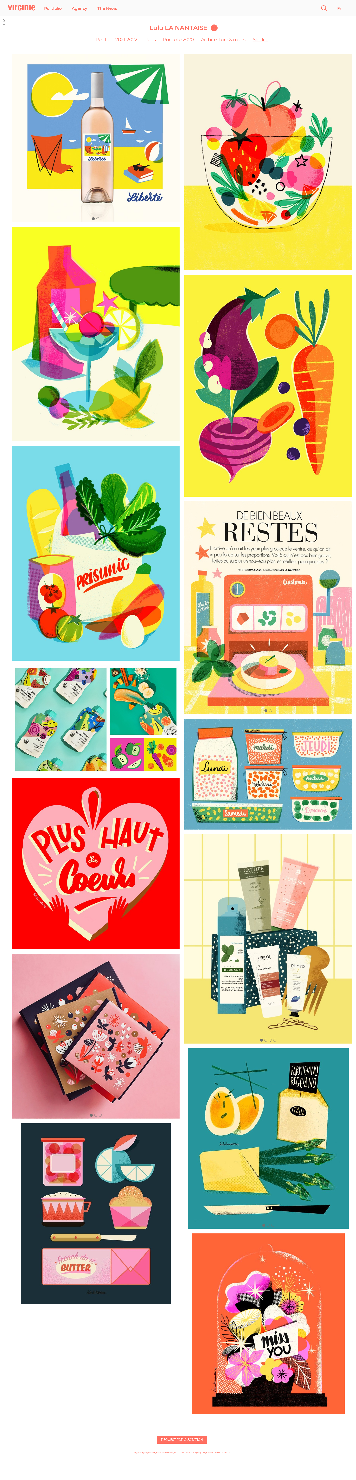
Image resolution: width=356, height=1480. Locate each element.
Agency (79, 8)
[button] (93, 218)
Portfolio (53, 8)
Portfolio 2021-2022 (116, 39)
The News (107, 8)
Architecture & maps (223, 39)
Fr (339, 8)
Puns (150, 39)
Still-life (260, 39)
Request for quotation (182, 1440)
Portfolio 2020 (178, 39)
